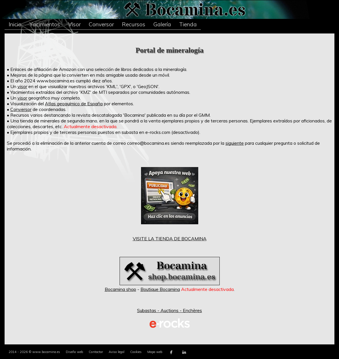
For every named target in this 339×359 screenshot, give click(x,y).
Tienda (188, 24)
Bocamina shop (120, 289)
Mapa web (154, 352)
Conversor (101, 24)
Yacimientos (44, 24)
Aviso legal (116, 352)
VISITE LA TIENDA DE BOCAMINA (170, 238)
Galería (162, 24)
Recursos (133, 24)
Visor (74, 24)
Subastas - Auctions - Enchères (169, 310)
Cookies (136, 352)
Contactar (96, 352)
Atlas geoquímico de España (74, 103)
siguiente (234, 143)
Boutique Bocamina (160, 289)
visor (22, 86)
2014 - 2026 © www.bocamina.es (34, 352)
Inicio (15, 24)
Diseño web (74, 352)
